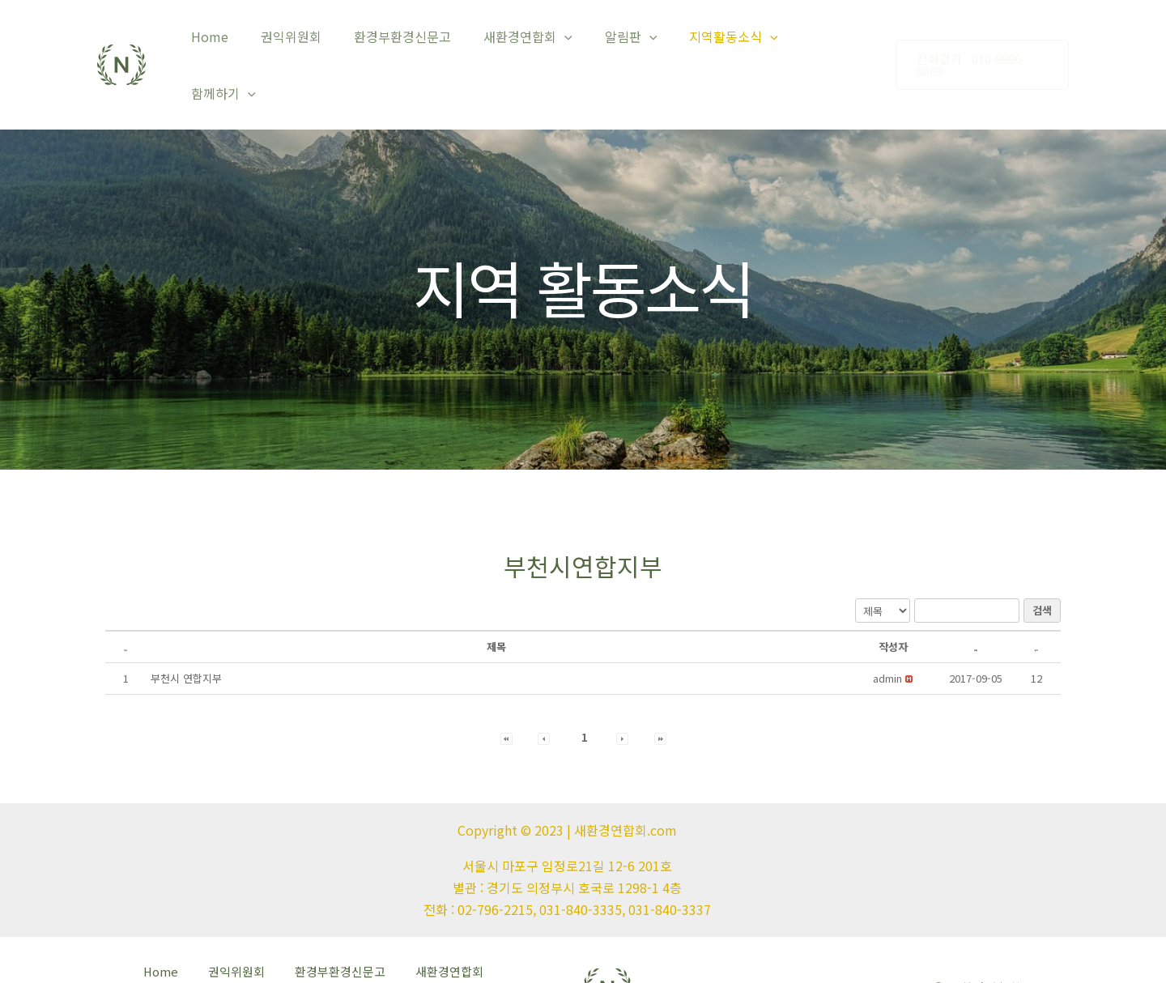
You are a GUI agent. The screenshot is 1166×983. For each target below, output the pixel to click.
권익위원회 (312, 41)
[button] (887, 631)
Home (237, 41)
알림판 (632, 41)
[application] (572, 41)
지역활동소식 (728, 41)
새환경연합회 (536, 41)
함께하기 (830, 41)
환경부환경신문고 (417, 41)
